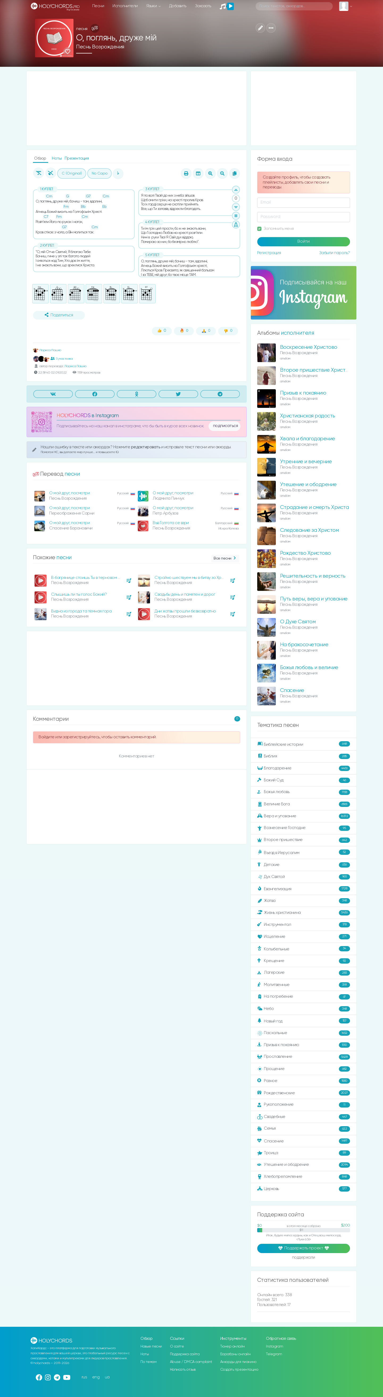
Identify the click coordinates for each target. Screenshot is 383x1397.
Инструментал (303, 924)
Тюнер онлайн (232, 1346)
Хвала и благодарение (307, 439)
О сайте (177, 1346)
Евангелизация (303, 889)
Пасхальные (303, 1033)
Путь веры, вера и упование (314, 599)
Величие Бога (303, 804)
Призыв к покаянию (303, 393)
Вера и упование (303, 816)
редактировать (146, 447)
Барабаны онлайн (235, 1354)
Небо (303, 1009)
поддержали (303, 1257)
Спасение (292, 690)
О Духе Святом (298, 622)
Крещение (303, 961)
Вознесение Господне (303, 828)
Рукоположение (303, 1105)
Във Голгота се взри (171, 523)
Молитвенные (303, 985)
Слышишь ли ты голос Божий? (79, 594)
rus (84, 1377)
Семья (303, 1128)
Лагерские (303, 973)
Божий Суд (303, 780)
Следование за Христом (309, 530)
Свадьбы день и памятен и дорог (185, 594)
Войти (303, 241)
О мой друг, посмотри (69, 493)
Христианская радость (307, 416)
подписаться (225, 426)
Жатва (303, 900)
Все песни (225, 558)
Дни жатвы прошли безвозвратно (185, 611)
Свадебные (303, 1117)
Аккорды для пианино (238, 1362)
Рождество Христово (305, 553)
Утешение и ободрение (308, 484)
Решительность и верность (312, 576)
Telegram (274, 1354)
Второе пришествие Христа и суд (321, 370)
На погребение (303, 997)
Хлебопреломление (303, 1177)
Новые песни (151, 1346)
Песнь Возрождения (100, 47)
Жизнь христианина (303, 912)
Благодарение (303, 768)
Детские (303, 865)
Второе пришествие (303, 840)
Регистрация (269, 253)
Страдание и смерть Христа (314, 507)
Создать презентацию (239, 1369)
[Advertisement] (137, 108)
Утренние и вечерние (306, 462)
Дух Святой (303, 877)
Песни (98, 6)
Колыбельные (303, 949)
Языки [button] (152, 6)
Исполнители (125, 6)
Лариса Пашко (47, 350)
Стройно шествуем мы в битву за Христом (193, 578)
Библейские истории (303, 744)
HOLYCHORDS (73, 415)
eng (96, 1377)
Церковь (303, 1189)
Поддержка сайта (185, 1354)
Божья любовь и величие (309, 667)
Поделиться (59, 315)
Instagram (274, 1346)
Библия (303, 756)
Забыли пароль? (334, 253)
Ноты (57, 158)
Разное (303, 1081)
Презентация (77, 158)
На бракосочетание (304, 645)
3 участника (62, 358)
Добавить (177, 6)
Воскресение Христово (308, 347)
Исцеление (303, 936)
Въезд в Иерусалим (303, 852)
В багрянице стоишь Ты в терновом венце (90, 578)
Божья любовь (303, 792)
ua (107, 1377)
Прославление (303, 1057)
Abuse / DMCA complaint (191, 1362)
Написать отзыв (183, 1369)
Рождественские (303, 1093)
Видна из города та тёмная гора (81, 611)
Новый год (303, 1021)
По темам (148, 1362)
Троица (303, 1153)
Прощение (303, 1069)
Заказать (203, 6)
